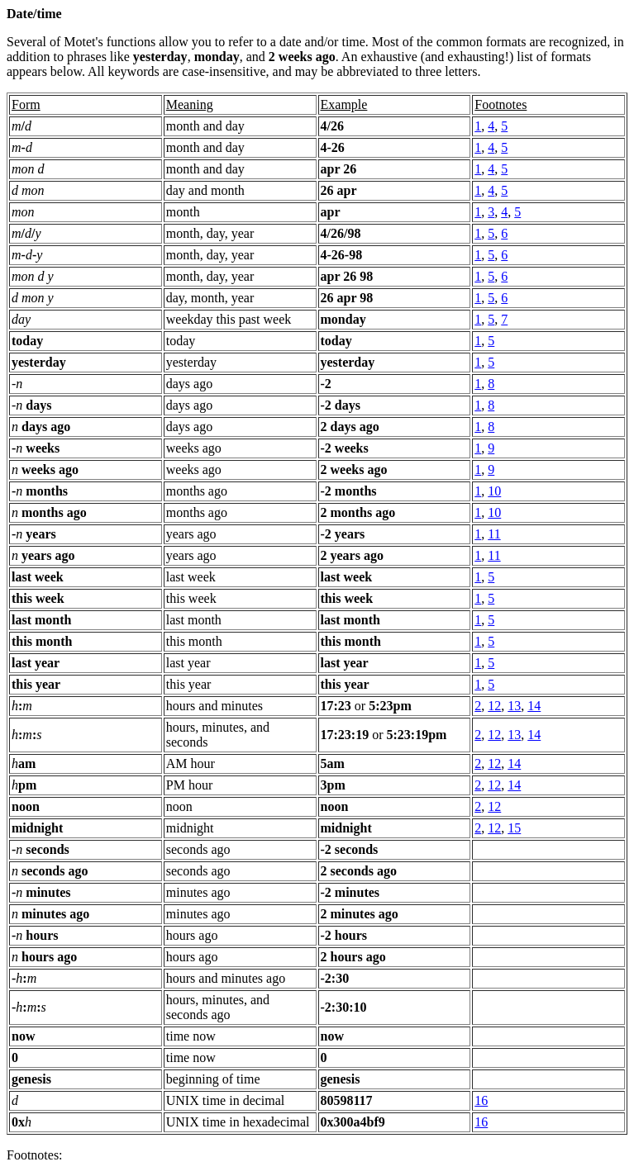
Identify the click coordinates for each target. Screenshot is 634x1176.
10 (494, 491)
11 (494, 534)
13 (514, 706)
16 (481, 1100)
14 (534, 706)
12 (494, 706)
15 (514, 828)
